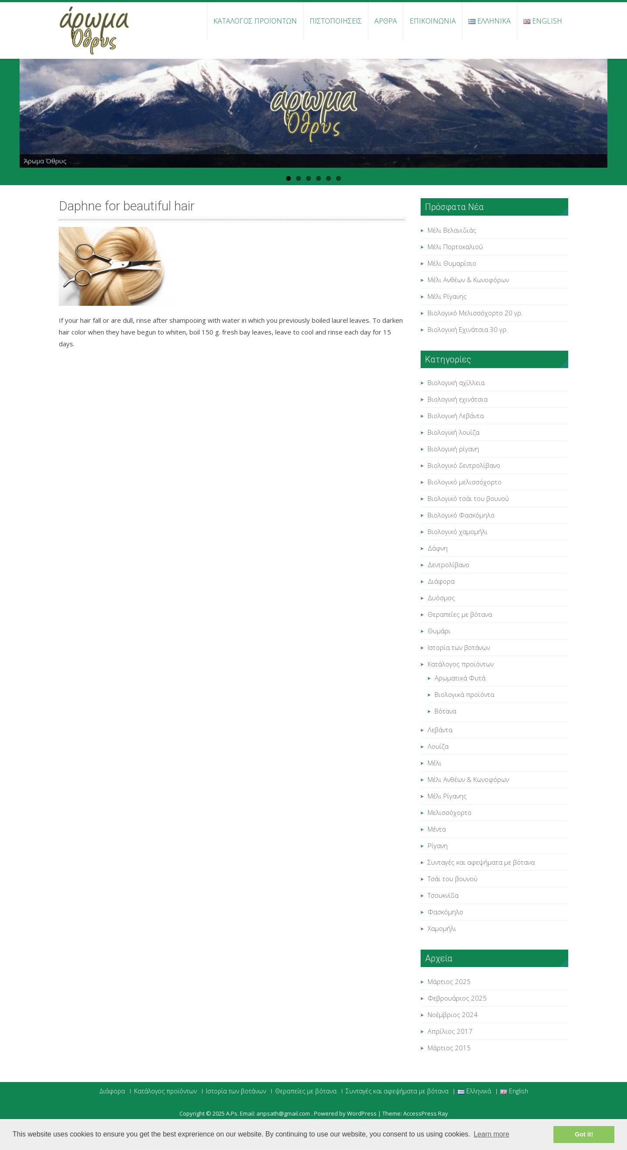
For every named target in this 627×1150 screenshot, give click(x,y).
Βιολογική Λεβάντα (456, 415)
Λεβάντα (440, 729)
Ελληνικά (490, 21)
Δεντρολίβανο (448, 564)
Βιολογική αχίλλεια (456, 382)
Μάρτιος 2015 (449, 1047)
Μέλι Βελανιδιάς (452, 230)
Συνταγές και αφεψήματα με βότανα (481, 862)
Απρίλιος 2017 (450, 1031)
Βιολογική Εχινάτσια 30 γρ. (468, 329)
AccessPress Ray (425, 1113)
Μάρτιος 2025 (449, 981)
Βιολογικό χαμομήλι (458, 531)
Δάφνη (438, 548)
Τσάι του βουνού (453, 878)
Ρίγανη (438, 845)
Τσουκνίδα (443, 895)
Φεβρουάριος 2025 (457, 998)
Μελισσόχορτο (450, 812)
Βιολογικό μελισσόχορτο (465, 481)
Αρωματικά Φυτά (460, 677)
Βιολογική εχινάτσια (458, 399)
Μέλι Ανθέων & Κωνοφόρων (468, 279)
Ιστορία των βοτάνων (459, 647)
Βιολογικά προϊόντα (464, 694)
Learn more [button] (491, 1134)
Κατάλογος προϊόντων (255, 21)
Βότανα (445, 711)
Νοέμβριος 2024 (453, 1014)
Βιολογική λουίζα (453, 432)
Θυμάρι (439, 630)
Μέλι (435, 762)
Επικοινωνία (433, 21)
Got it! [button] (584, 1134)
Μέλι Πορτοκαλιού (455, 246)
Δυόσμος (441, 597)
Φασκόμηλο (445, 911)
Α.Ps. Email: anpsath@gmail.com (268, 1113)
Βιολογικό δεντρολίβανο (464, 465)
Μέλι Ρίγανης (447, 296)
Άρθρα (385, 21)
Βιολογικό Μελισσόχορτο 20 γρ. (475, 312)
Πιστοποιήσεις (336, 21)
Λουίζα (438, 746)
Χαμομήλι (442, 928)
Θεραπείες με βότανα (460, 614)
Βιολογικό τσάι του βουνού (468, 498)
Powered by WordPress (345, 1113)
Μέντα (437, 829)
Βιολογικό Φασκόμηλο (461, 515)
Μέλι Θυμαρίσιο (452, 263)
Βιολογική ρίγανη (453, 448)
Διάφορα (441, 581)
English (542, 21)
